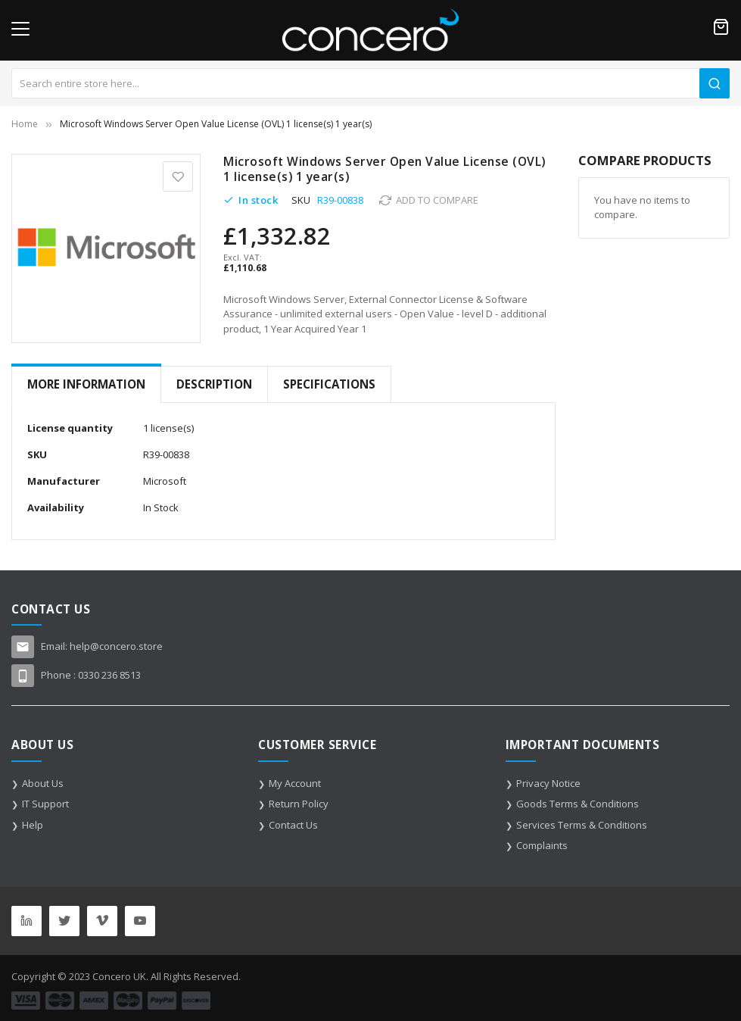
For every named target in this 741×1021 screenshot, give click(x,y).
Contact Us (293, 825)
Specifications (329, 384)
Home (24, 123)
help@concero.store (116, 646)
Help (32, 825)
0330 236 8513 (109, 675)
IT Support (45, 803)
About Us (43, 783)
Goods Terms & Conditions (577, 803)
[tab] (86, 384)
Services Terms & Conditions (581, 825)
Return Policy (298, 803)
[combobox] (370, 83)
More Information (86, 384)
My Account (295, 783)
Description (214, 384)
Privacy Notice (548, 783)
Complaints (542, 845)
